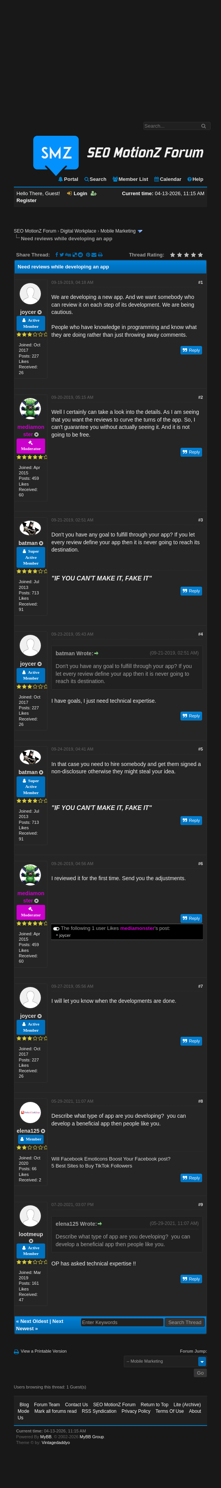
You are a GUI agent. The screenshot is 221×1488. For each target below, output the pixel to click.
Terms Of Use (169, 1411)
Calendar (168, 179)
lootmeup (31, 1234)
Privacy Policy (135, 1411)
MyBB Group (92, 1436)
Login (77, 193)
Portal (67, 179)
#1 (200, 282)
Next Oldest (34, 1321)
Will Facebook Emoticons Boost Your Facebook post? (110, 1159)
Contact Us (76, 1404)
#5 (200, 749)
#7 (200, 986)
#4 (200, 634)
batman (28, 543)
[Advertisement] (110, 57)
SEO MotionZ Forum (35, 231)
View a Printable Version (44, 1351)
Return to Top (155, 1404)
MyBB (45, 1436)
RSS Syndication (99, 1411)
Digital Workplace (78, 231)
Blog (24, 1404)
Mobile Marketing (117, 231)
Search (95, 179)
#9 (200, 1204)
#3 (200, 520)
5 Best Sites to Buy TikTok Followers (91, 1166)
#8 (200, 1101)
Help (195, 179)
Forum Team (47, 1404)
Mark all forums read (55, 1411)
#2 (200, 397)
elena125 (28, 1131)
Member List (130, 179)
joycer (28, 312)
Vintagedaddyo (56, 1442)
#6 (200, 863)
